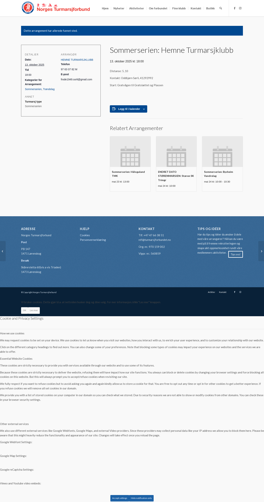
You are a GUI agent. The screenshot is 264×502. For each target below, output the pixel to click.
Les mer (34, 310)
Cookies (85, 235)
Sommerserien (33, 89)
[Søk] (220, 8)
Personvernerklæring (93, 239)
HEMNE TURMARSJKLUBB (77, 59)
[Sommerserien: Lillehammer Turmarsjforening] (261, 251)
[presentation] (130, 151)
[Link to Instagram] (240, 8)
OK (24, 310)
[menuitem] (105, 8)
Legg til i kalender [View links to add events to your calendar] (129, 108)
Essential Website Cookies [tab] (16, 358)
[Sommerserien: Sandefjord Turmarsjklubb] (3, 251)
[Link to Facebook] (234, 8)
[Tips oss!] (235, 254)
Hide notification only (141, 498)
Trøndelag (49, 89)
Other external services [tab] (14, 424)
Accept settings (119, 498)
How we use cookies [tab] (12, 333)
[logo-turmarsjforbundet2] (56, 8)
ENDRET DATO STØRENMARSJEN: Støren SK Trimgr (176, 176)
